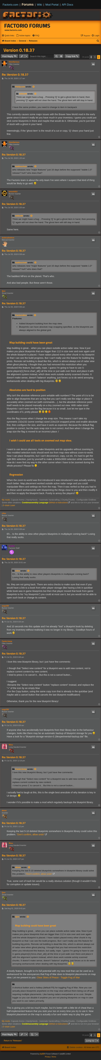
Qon (3, 291)
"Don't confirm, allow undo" (31, 834)
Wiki (39, 4)
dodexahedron (8, 238)
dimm (4, 810)
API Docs (67, 4)
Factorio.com (10, 4)
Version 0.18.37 (19, 50)
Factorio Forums (27, 25)
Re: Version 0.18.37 (15, 74)
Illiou (11, 745)
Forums (28, 4)
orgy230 (5, 606)
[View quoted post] (33, 86)
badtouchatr (21, 166)
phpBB (41, 1054)
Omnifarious (14, 62)
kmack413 (13, 192)
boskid (11, 546)
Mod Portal (52, 4)
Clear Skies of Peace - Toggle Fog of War (58, 977)
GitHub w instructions (58, 502)
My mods (6, 500)
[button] (91, 57)
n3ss (4, 513)
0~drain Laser (9, 505)
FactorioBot (21, 315)
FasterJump (7, 641)
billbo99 (23, 94)
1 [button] (94, 57)
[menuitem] (23, 35)
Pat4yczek (20, 87)
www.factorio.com (13, 30)
